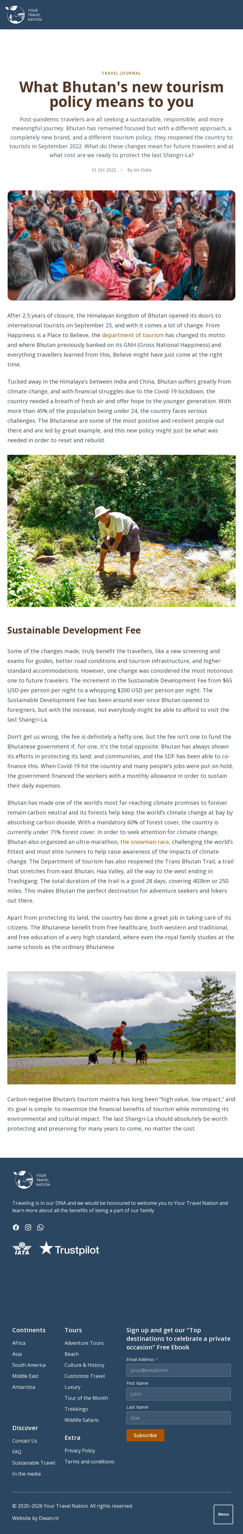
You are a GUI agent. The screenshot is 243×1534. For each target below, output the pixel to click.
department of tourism (133, 335)
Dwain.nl (48, 1518)
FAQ (16, 1451)
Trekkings (76, 1409)
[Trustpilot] (69, 1248)
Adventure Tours (84, 1343)
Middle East (25, 1376)
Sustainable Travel (33, 1462)
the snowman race (144, 841)
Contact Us (24, 1440)
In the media (26, 1473)
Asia (17, 1354)
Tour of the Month (86, 1398)
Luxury (72, 1387)
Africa (18, 1343)
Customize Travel (85, 1376)
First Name (137, 1383)
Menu (223, 1514)
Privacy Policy (80, 1450)
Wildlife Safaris (82, 1420)
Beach (72, 1354)
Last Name (137, 1407)
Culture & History (84, 1365)
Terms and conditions (89, 1461)
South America (29, 1365)
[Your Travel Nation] (23, 14)
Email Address (142, 1359)
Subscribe (145, 1435)
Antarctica (23, 1387)
